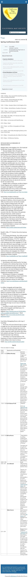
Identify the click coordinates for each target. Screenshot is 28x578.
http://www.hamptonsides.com (11, 192)
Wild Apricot (14, 576)
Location (6, 49)
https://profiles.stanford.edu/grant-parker (14, 341)
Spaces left (5, 52)
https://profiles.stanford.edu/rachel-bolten (16, 227)
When (6, 46)
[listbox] (21, 40)
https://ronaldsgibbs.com (12, 256)
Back (3, 38)
